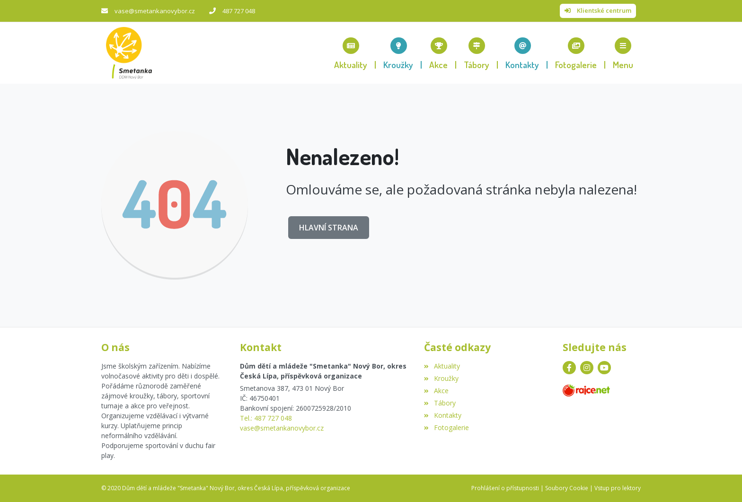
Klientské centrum (604, 10)
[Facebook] (569, 367)
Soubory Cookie (566, 488)
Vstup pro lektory (617, 488)
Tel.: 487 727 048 (266, 418)
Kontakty (442, 415)
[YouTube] (604, 367)
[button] (623, 52)
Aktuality (441, 365)
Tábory (439, 402)
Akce (436, 390)
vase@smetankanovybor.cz (155, 11)
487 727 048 (238, 11)
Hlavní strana (328, 227)
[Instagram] (586, 367)
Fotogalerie (446, 427)
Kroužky (441, 378)
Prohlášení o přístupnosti (505, 488)
